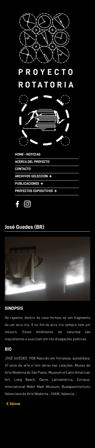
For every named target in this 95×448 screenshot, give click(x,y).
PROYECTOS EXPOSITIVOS (34, 191)
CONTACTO (23, 168)
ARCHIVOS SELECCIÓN (31, 176)
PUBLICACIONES (27, 183)
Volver (13, 404)
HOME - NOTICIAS (28, 154)
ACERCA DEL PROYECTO (32, 161)
